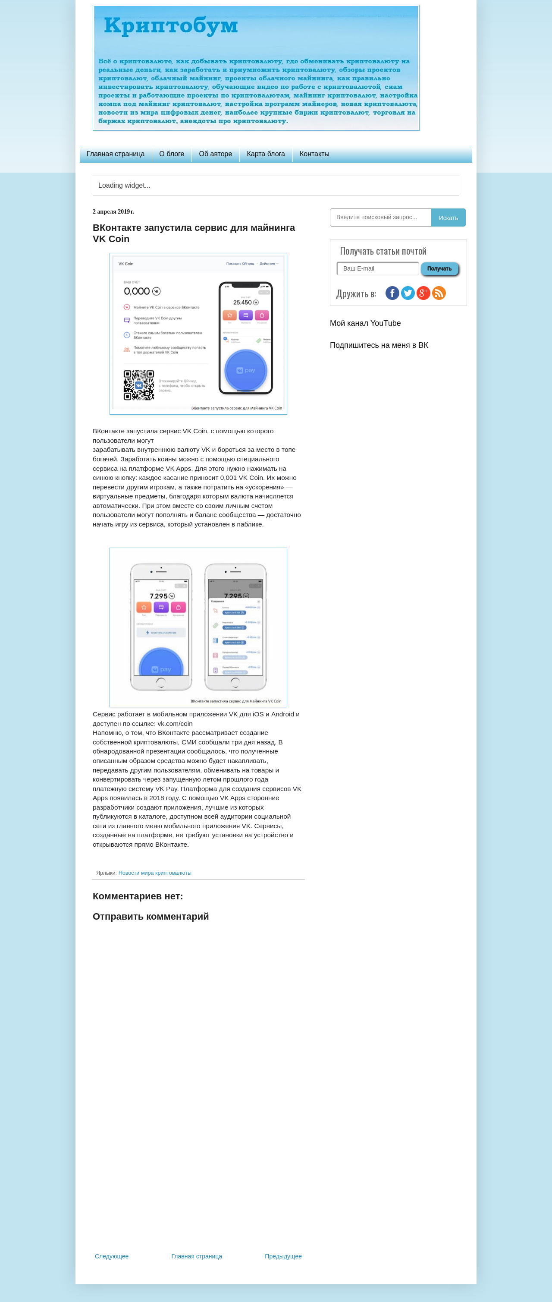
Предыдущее (283, 1256)
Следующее (112, 1256)
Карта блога (266, 154)
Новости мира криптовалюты (155, 873)
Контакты (314, 154)
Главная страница (115, 154)
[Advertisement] (198, 1179)
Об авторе (215, 154)
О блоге (171, 154)
